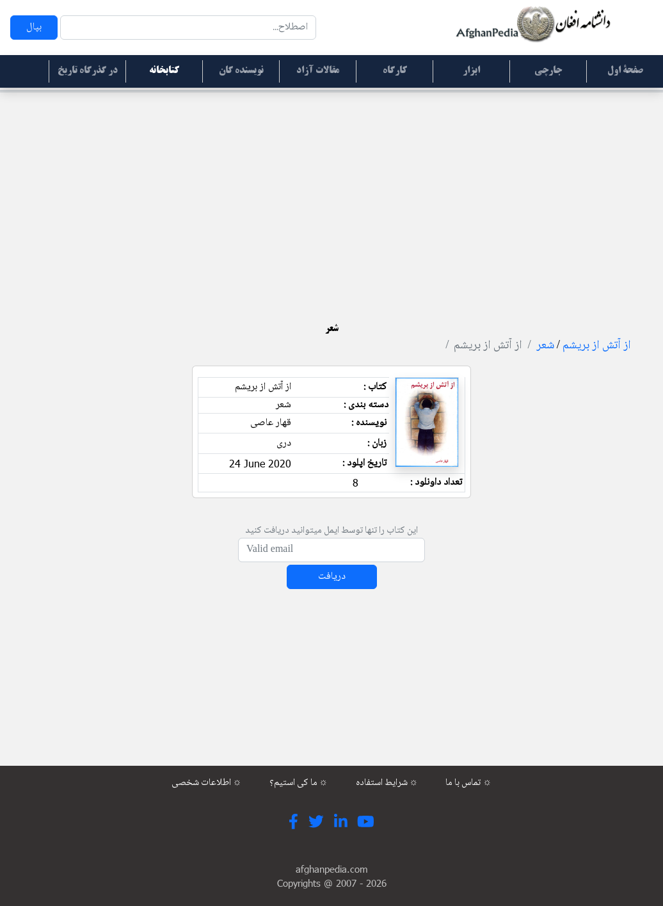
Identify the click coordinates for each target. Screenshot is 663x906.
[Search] (188, 27)
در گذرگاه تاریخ (88, 71)
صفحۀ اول (625, 71)
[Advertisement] (331, 192)
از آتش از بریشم (597, 346)
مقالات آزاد (317, 71)
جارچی (548, 71)
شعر (545, 346)
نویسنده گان (241, 71)
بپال (34, 27)
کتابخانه (164, 71)
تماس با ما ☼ (468, 783)
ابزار (471, 71)
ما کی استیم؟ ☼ (298, 783)
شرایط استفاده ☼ (387, 783)
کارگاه (395, 71)
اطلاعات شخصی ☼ (207, 783)
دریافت (332, 576)
